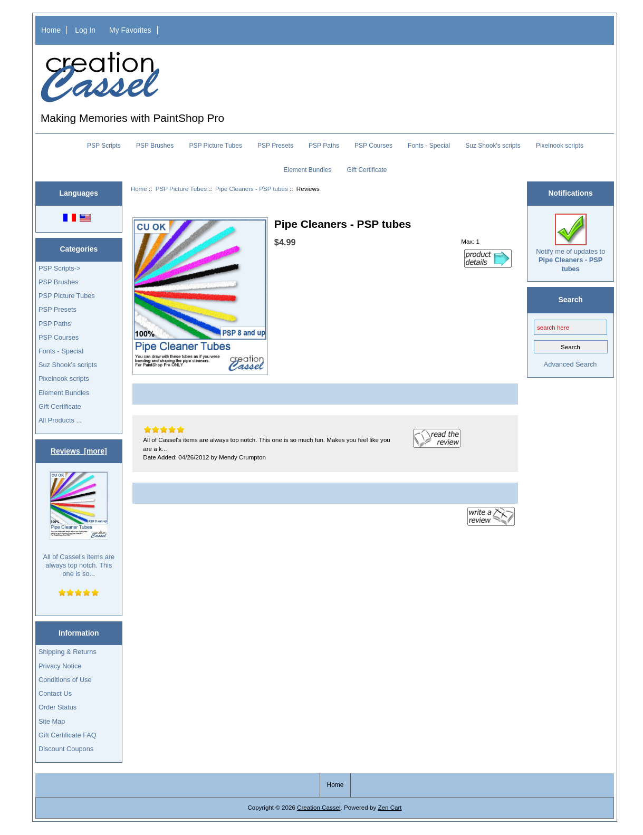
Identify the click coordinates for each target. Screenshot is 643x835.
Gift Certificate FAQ (68, 735)
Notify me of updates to (570, 243)
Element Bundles (308, 170)
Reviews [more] (79, 451)
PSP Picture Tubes (181, 188)
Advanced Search (570, 364)
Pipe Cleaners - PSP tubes (251, 188)
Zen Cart (389, 807)
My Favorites (130, 30)
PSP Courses (373, 145)
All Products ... (60, 420)
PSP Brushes (155, 145)
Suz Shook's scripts (492, 145)
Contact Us (55, 693)
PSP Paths (324, 145)
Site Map (52, 721)
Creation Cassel (318, 807)
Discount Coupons (66, 749)
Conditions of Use (65, 680)
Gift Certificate (367, 170)
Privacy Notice (60, 666)
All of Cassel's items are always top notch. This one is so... (78, 524)
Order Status (57, 707)
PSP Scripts (104, 145)
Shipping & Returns (68, 652)
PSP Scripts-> (59, 268)
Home (51, 30)
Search (570, 299)
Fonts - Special (429, 145)
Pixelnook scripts (559, 145)
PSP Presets (275, 145)
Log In (85, 30)
